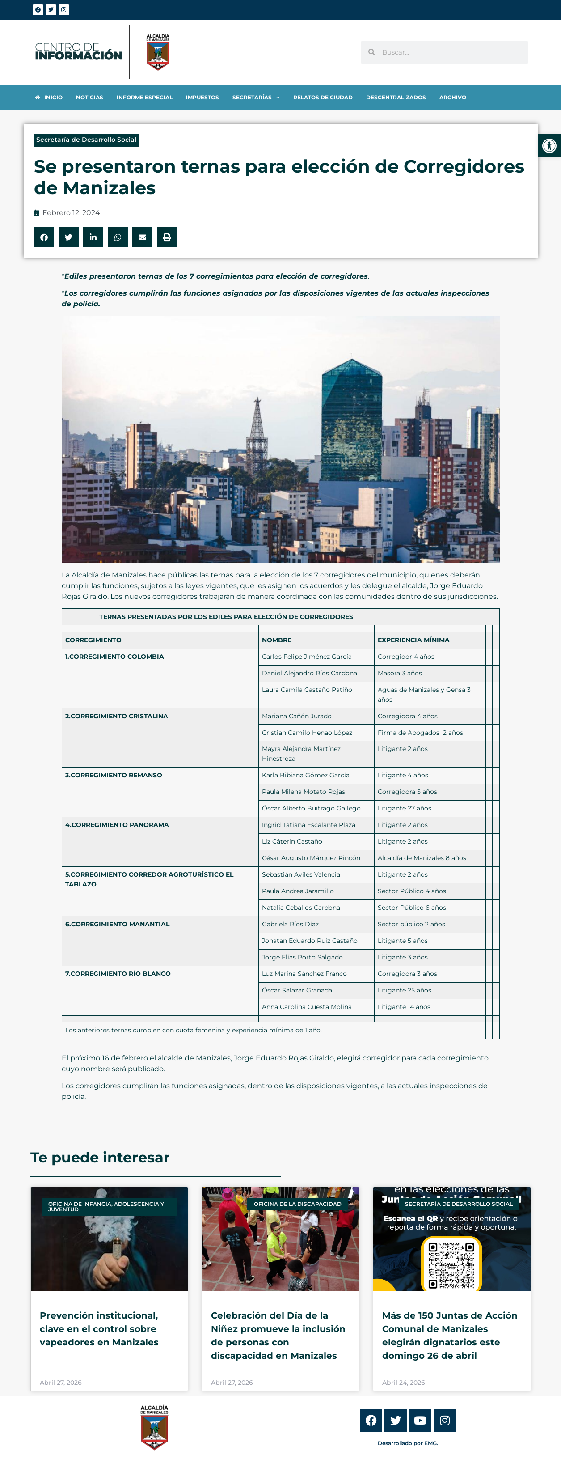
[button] (44, 237)
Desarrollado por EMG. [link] (408, 1443)
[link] (549, 145)
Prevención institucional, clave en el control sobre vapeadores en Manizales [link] (99, 1329)
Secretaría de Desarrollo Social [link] (86, 140)
